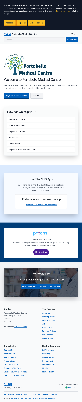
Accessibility (35, 394)
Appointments (10, 357)
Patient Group (48, 327)
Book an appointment (17, 119)
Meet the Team (48, 320)
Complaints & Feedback (14, 375)
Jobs (44, 324)
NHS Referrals (48, 357)
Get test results (15, 137)
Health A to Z (47, 361)
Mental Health (48, 372)
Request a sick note (16, 131)
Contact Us (8, 350)
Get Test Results (11, 365)
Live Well (46, 368)
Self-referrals (14, 143)
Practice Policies (49, 331)
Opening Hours (48, 317)
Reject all (22, 23)
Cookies (45, 394)
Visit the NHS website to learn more (41, 205)
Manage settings (37, 23)
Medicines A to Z (49, 365)
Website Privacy (22, 394)
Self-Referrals (48, 350)
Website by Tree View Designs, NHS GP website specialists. (33, 398)
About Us (46, 313)
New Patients (9, 354)
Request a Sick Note (12, 368)
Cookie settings (63, 11)
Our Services (47, 335)
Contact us (37, 95)
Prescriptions (9, 361)
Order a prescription (17, 125)
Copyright (54, 394)
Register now (72, 39)
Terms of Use (9, 394)
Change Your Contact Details (16, 372)
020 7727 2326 (20, 327)
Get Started (41, 252)
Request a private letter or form (22, 150)
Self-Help (46, 354)
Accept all (10, 23)
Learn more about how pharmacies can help (41, 286)
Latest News (47, 338)
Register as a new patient (17, 95)
